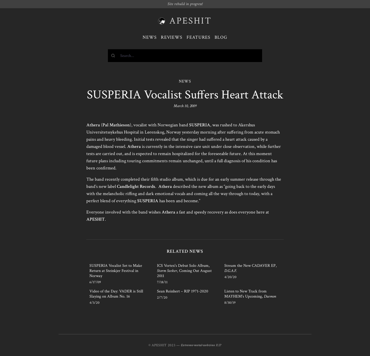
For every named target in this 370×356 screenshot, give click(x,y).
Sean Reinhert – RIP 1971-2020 (182, 291)
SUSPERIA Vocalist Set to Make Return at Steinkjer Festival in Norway (115, 271)
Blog (221, 37)
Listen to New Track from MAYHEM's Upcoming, (250, 294)
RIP (218, 345)
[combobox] (185, 55)
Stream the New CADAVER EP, (250, 268)
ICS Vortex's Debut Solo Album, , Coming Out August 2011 (184, 271)
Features (198, 37)
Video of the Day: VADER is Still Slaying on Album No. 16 (116, 294)
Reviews (171, 37)
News (150, 37)
